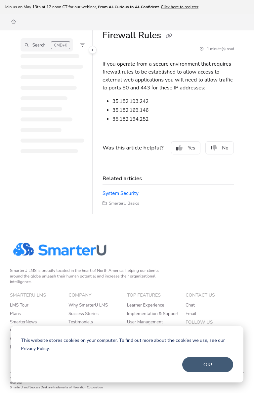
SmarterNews (23, 322)
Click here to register (179, 7)
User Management (145, 322)
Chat (190, 305)
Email (191, 314)
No (220, 148)
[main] (168, 122)
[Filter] (82, 45)
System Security (121, 193)
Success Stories (83, 314)
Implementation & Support (153, 314)
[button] (47, 44)
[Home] (13, 22)
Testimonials (80, 322)
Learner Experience (145, 305)
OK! (207, 364)
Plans (15, 314)
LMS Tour (19, 305)
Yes (185, 148)
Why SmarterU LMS (88, 305)
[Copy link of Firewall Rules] (168, 36)
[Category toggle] (93, 50)
